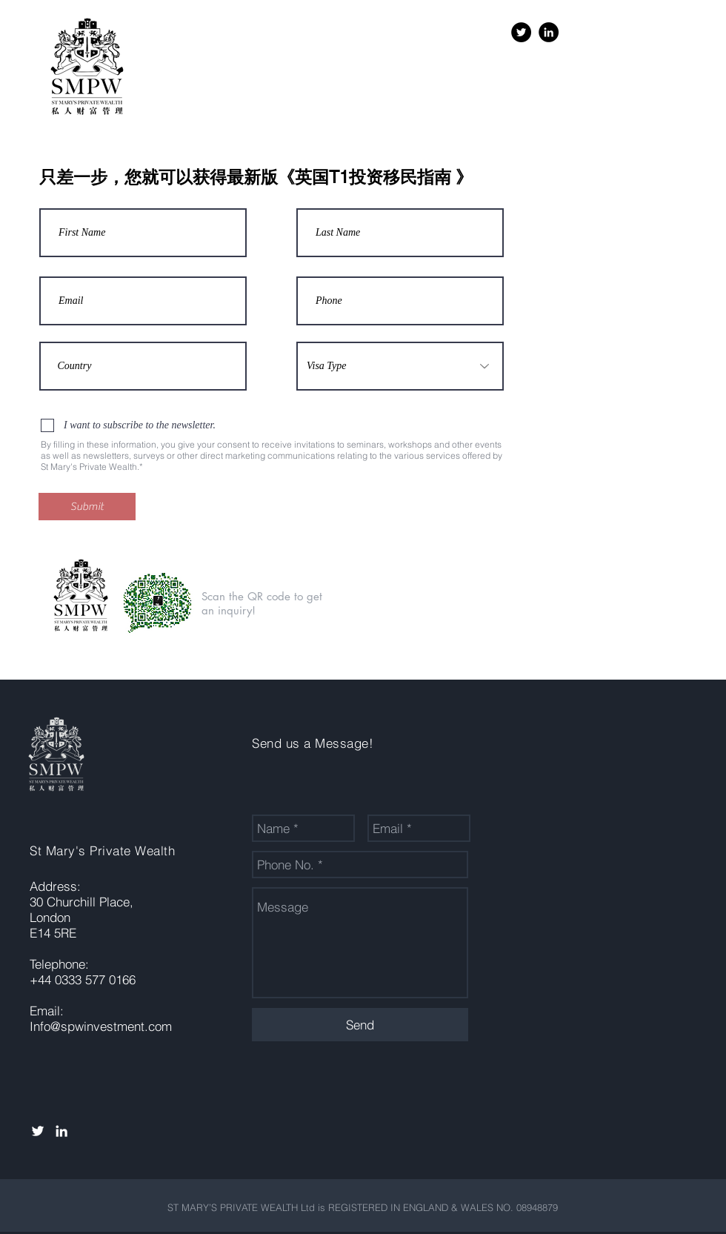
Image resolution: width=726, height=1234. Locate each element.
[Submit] (87, 506)
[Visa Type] (400, 366)
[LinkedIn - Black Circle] (549, 32)
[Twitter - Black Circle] (521, 32)
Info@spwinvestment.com (101, 1026)
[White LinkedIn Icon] (61, 1131)
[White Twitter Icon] (38, 1131)
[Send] (360, 1024)
